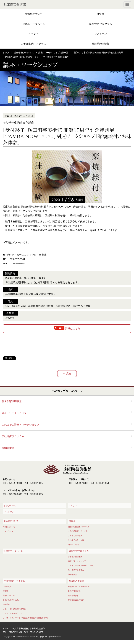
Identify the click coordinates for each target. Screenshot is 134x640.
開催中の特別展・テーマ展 (78, 527)
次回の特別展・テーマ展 (78, 531)
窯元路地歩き (73, 596)
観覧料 (5, 591)
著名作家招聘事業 (12, 401)
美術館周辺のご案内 (76, 600)
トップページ (10, 506)
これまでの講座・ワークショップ (20, 424)
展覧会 (100, 13)
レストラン (100, 33)
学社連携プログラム (13, 436)
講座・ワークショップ (14, 412)
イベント (34, 33)
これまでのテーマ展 (76, 540)
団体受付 (6, 604)
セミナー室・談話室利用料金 (14, 609)
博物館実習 (8, 448)
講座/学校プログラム (100, 23)
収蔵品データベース (33, 23)
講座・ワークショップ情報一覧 (53, 52)
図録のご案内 (73, 545)
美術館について (33, 13)
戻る (68, 373)
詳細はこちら (72, 328)
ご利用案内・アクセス (33, 43)
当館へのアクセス (10, 596)
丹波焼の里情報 (100, 43)
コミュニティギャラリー (12, 613)
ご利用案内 (7, 587)
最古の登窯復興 (74, 591)
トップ (6, 52)
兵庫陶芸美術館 (15, 4)
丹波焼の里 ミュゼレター (78, 587)
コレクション (8, 531)
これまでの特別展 (75, 536)
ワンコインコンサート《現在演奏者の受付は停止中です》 (26, 618)
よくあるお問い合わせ (11, 600)
